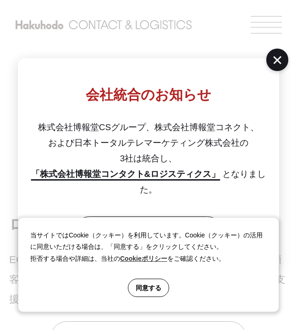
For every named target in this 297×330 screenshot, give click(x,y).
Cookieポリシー (143, 258)
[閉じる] (277, 60)
